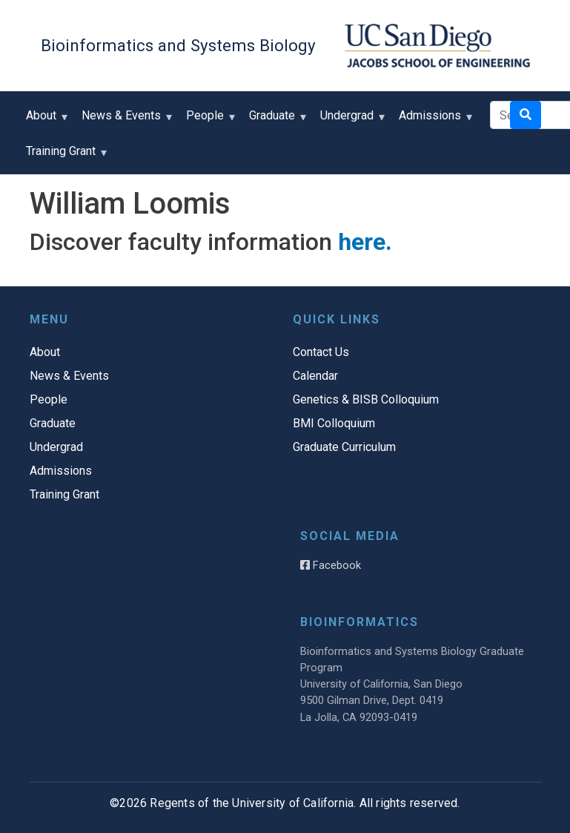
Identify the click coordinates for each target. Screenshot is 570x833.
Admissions (433, 120)
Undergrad (350, 120)
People (208, 120)
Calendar (315, 376)
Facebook (330, 565)
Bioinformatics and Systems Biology (178, 45)
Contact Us (321, 352)
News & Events (124, 120)
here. (365, 242)
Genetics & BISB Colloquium (366, 399)
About (44, 120)
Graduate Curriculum (344, 447)
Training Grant (64, 156)
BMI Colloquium (334, 423)
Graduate (275, 120)
